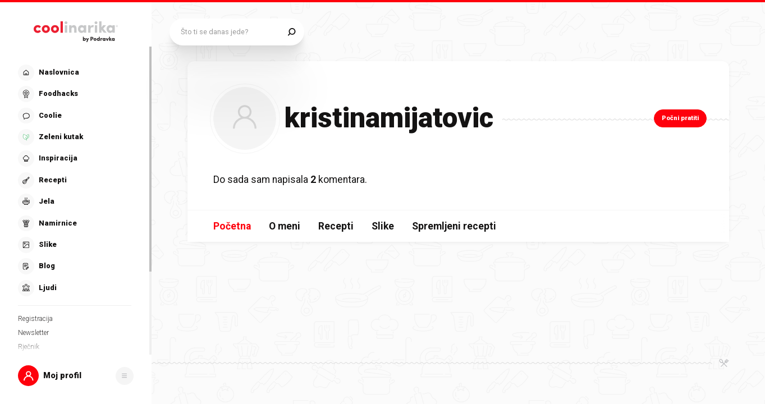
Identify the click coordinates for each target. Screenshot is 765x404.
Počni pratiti (680, 118)
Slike (383, 226)
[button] (75, 376)
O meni (284, 226)
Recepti (336, 226)
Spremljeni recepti (454, 226)
